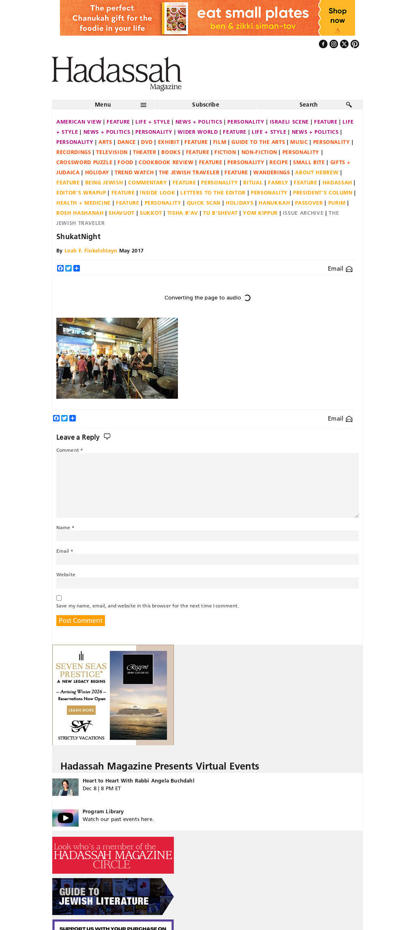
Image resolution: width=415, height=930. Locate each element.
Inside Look (157, 192)
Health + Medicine (83, 202)
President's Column (323, 192)
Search (308, 104)
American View (78, 121)
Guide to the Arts (258, 142)
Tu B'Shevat (220, 213)
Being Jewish (104, 182)
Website (65, 574)
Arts (105, 142)
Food (125, 162)
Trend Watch (134, 172)
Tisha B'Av (182, 213)
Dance (127, 142)
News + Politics (198, 121)
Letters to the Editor (213, 192)
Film (220, 142)
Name (65, 527)
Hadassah (337, 182)
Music (299, 142)
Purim (337, 202)
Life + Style (152, 121)
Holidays (239, 202)
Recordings (73, 152)
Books (170, 152)
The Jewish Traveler (189, 172)
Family (278, 182)
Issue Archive (303, 213)
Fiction (225, 152)
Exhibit (169, 142)
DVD (147, 142)
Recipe (279, 162)
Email (340, 268)
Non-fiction (259, 152)
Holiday (97, 172)
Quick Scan (204, 202)
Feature (118, 121)
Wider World (198, 131)
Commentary (147, 182)
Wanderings (271, 172)
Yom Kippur (260, 213)
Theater (144, 152)
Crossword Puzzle (84, 162)
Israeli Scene (289, 121)
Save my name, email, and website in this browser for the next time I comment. (147, 606)
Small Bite (309, 162)
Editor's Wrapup (81, 192)
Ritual (253, 182)
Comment (69, 450)
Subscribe (205, 104)
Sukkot (151, 213)
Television (112, 152)
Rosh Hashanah (79, 213)
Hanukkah (274, 202)
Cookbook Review (166, 162)
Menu (103, 104)
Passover (309, 202)
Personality (245, 121)
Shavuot (122, 213)
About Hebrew (316, 172)
